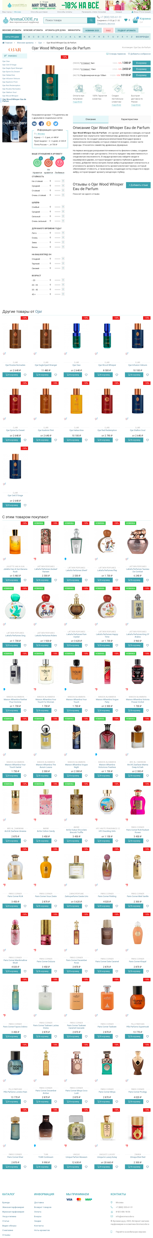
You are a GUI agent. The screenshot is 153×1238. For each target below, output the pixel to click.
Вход (136, 12)
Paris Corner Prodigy (138, 1092)
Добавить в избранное (139, 54)
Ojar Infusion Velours (11, 79)
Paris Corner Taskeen (107, 1027)
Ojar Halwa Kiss (8, 75)
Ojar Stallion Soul (9, 92)
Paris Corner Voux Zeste (46, 896)
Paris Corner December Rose (76, 961)
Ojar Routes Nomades (11, 89)
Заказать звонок (106, 23)
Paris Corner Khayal (137, 961)
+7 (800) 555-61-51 (111, 17)
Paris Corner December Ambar (46, 1091)
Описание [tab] (91, 119)
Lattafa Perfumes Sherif (76, 570)
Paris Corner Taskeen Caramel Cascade (76, 1026)
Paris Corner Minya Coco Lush (76, 1091)
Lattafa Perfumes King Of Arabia (137, 635)
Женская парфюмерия (13, 1207)
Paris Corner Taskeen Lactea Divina (46, 1026)
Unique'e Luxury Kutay (107, 1157)
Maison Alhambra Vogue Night (76, 765)
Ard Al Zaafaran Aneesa (15, 831)
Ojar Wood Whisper (10, 96)
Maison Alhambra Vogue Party (107, 700)
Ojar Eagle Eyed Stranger (12, 68)
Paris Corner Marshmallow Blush (15, 961)
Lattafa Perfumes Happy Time (107, 635)
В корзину (141, 63)
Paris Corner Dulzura (46, 961)
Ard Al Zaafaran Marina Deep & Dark (137, 765)
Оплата (37, 1212)
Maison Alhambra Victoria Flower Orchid (137, 700)
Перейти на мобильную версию (131, 1232)
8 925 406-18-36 (123, 1212)
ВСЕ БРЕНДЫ (142, 37)
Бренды (6, 1202)
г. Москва (17, 12)
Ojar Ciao (6, 61)
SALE (108, 30)
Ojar (38, 311)
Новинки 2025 (92, 30)
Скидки (119, 12)
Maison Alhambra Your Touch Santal (15, 765)
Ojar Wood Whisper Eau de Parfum (14, 100)
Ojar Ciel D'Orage (9, 65)
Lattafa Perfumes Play (107, 570)
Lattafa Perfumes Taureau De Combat (137, 570)
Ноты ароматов (42, 1230)
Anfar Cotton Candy (46, 831)
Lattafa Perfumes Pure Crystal (76, 635)
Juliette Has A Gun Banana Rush (15, 570)
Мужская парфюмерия (13, 1212)
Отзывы (6, 1235)
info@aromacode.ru (125, 1216)
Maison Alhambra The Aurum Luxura (46, 765)
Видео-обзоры (9, 1226)
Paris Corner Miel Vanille (137, 896)
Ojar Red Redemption (11, 85)
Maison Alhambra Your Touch (76, 700)
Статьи (5, 1221)
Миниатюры (74, 30)
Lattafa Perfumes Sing (15, 635)
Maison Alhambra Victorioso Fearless (107, 765)
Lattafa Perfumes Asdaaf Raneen (45, 570)
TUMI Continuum (45, 1157)
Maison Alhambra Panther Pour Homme (15, 700)
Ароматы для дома (55, 30)
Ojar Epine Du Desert (11, 72)
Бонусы (37, 1216)
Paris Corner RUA (15, 896)
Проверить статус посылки (94, 12)
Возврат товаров (42, 1207)
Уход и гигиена (9, 1216)
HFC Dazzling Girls (107, 831)
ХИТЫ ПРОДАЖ (12, 37)
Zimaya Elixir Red (137, 1157)
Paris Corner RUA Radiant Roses (137, 831)
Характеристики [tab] (129, 119)
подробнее (77, 102)
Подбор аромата (127, 30)
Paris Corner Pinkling (107, 896)
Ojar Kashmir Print (9, 82)
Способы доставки (39, 12)
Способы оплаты (64, 12)
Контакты (39, 1226)
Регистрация (145, 12)
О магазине (7, 1230)
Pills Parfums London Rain (15, 1092)
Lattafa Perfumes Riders (46, 635)
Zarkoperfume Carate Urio (76, 896)
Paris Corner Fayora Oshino (15, 1027)
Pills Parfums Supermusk (138, 1027)
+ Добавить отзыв (138, 185)
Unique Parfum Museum (76, 1157)
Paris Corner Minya (107, 1092)
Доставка (39, 1202)
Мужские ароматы (33, 30)
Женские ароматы (11, 30)
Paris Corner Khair (15, 1157)
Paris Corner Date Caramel (107, 961)
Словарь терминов (117, 54)
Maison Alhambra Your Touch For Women (46, 700)
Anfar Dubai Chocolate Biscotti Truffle (76, 831)
